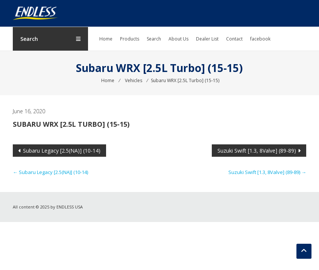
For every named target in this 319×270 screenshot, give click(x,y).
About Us (178, 39)
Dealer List (207, 39)
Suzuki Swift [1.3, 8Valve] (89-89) (256, 150)
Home (105, 39)
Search (154, 39)
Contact (234, 39)
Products (129, 39)
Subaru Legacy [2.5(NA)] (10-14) (61, 150)
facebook (260, 39)
